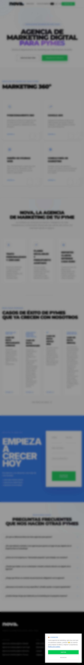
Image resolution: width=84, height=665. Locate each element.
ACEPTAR (63, 652)
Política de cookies (54, 647)
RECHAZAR (63, 657)
